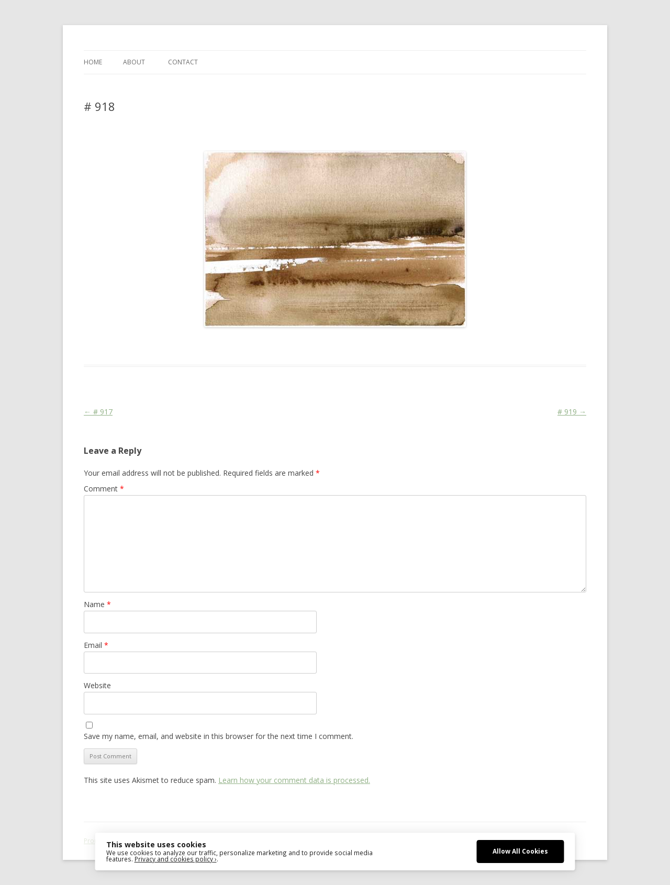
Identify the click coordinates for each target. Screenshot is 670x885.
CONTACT (183, 62)
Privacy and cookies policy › (176, 859)
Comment (104, 489)
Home (93, 62)
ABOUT (134, 62)
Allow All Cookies (520, 851)
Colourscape (250, 346)
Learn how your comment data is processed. (294, 780)
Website (97, 685)
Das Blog (177, 346)
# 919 (571, 412)
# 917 (98, 412)
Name (97, 604)
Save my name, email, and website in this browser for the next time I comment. (218, 736)
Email (96, 645)
